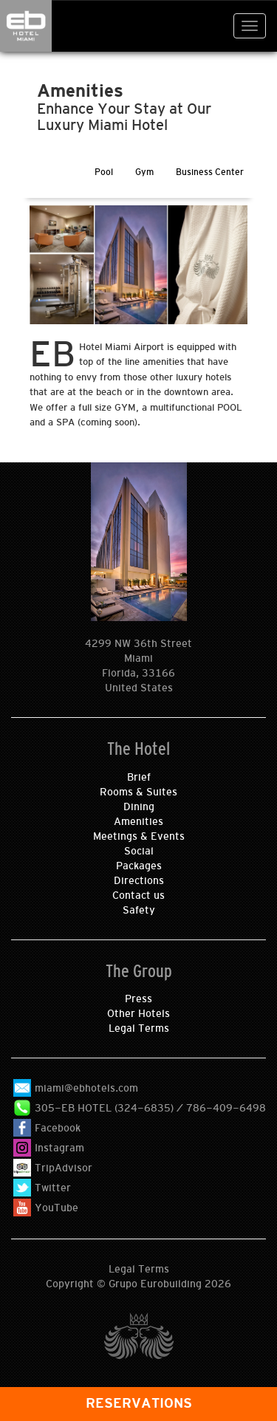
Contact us (138, 895)
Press (138, 998)
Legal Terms (139, 1028)
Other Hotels (138, 1013)
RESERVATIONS (139, 1403)
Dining (138, 806)
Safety (139, 910)
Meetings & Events (139, 836)
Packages (139, 866)
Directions (139, 880)
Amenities (138, 821)
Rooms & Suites (138, 792)
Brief (139, 777)
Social (139, 851)
